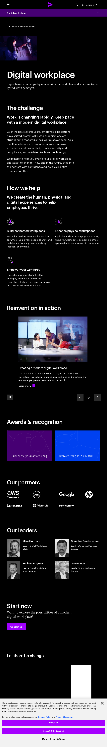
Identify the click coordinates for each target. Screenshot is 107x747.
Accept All (53, 723)
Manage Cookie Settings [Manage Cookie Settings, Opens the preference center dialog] (53, 739)
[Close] (102, 703)
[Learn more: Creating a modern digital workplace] (26, 385)
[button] (16, 626)
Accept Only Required (53, 731)
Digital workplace (16, 12)
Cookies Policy (45, 717)
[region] (53, 723)
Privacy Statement (64, 717)
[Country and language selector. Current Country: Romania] (90, 4)
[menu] (8, 4)
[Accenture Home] (50, 4)
